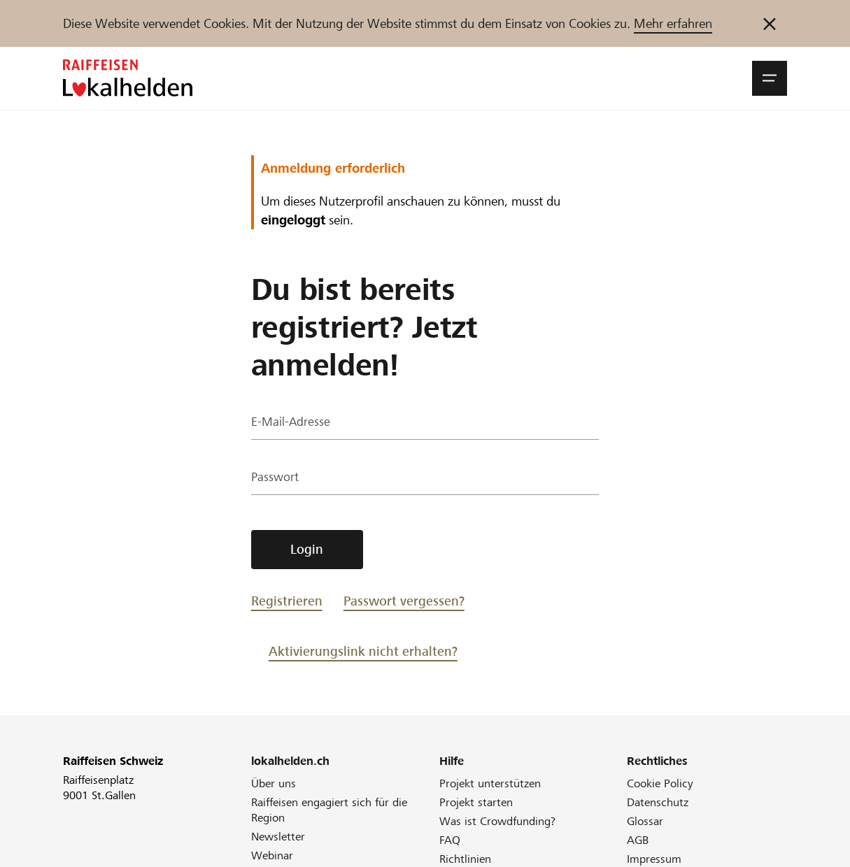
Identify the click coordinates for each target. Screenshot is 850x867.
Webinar (272, 855)
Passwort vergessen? (404, 601)
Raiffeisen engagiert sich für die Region (329, 810)
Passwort (275, 478)
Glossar (645, 821)
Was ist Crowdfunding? (497, 821)
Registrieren (287, 601)
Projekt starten (476, 802)
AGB (638, 840)
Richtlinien (465, 859)
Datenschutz (657, 802)
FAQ (449, 840)
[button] (769, 78)
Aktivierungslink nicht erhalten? (363, 651)
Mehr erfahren (673, 23)
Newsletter (278, 836)
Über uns (273, 783)
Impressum (654, 859)
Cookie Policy (660, 783)
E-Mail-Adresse (291, 423)
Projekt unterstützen (490, 783)
